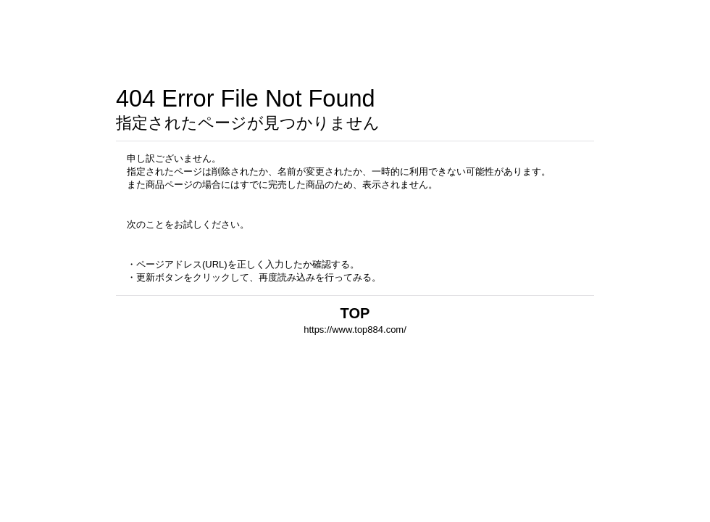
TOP (355, 313)
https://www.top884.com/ (355, 329)
